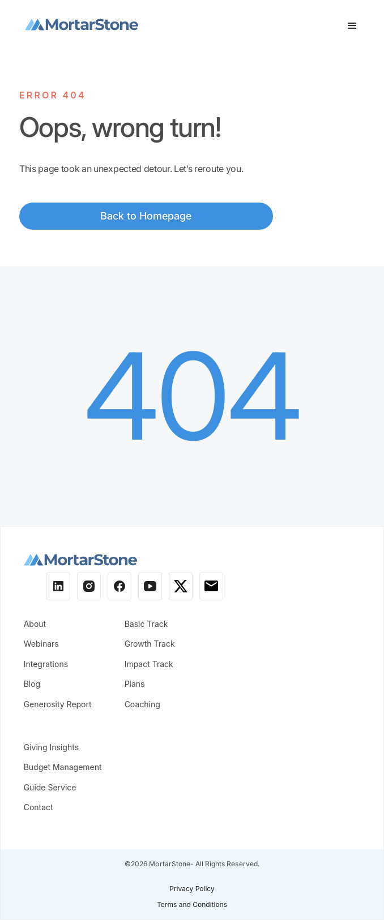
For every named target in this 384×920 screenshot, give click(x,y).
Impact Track (149, 664)
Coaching (142, 704)
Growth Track (150, 643)
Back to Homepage (145, 216)
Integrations (46, 664)
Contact (38, 807)
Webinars (41, 643)
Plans (135, 684)
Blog (32, 684)
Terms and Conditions (192, 904)
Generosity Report (58, 704)
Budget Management (63, 767)
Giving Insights (51, 747)
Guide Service (50, 787)
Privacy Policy (191, 888)
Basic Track (146, 624)
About (35, 624)
